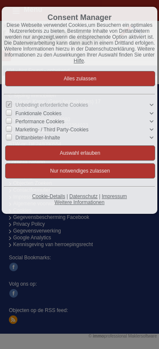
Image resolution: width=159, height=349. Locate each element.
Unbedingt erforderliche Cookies (51, 105)
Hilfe (79, 61)
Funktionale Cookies (38, 113)
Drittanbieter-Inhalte (37, 138)
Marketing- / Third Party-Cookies (52, 130)
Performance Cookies (39, 122)
